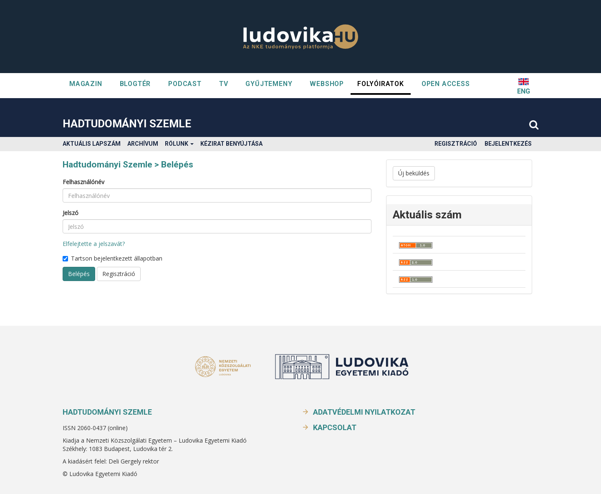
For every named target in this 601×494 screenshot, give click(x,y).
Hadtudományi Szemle (127, 123)
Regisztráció (455, 143)
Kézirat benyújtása (231, 143)
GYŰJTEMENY (268, 84)
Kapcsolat (334, 427)
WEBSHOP (327, 84)
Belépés (79, 274)
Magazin (85, 84)
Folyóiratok (380, 84)
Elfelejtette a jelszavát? (94, 244)
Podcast (185, 84)
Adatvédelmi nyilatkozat (364, 412)
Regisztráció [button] (118, 274)
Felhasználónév (83, 182)
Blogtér (135, 84)
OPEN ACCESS (446, 84)
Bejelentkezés (508, 143)
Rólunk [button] (179, 143)
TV (223, 84)
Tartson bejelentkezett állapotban (112, 258)
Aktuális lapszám (92, 143)
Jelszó (70, 213)
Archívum (142, 143)
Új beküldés (413, 173)
